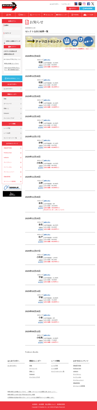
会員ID (6, 25)
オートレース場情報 (10, 181)
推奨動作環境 (61, 404)
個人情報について (50, 404)
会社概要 (41, 404)
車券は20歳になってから (11, 63)
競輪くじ (6, 108)
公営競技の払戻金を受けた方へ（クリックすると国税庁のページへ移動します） (31, 397)
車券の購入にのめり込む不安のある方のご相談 (21, 394)
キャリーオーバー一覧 (10, 138)
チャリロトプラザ (9, 118)
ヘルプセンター (65, 4)
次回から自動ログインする (12, 42)
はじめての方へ (54, 4)
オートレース (8, 103)
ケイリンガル (8, 167)
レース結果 (7, 133)
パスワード (7, 33)
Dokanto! (6, 113)
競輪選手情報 (8, 148)
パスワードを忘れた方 (10, 51)
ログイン (12, 47)
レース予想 (7, 128)
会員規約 (34, 404)
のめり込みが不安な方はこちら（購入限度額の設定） (12, 68)
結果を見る (47, 60)
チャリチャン (8, 162)
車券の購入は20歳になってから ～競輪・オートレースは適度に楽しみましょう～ (32, 391)
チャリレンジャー (9, 172)
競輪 (5, 98)
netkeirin (6, 157)
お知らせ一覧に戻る (32, 352)
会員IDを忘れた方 (9, 54)
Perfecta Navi (8, 152)
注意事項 (80, 49)
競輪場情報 (7, 176)
